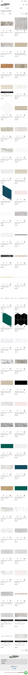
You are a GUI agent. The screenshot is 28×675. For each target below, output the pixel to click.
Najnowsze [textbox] (2, 13)
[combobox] (6, 14)
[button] (25, 1)
